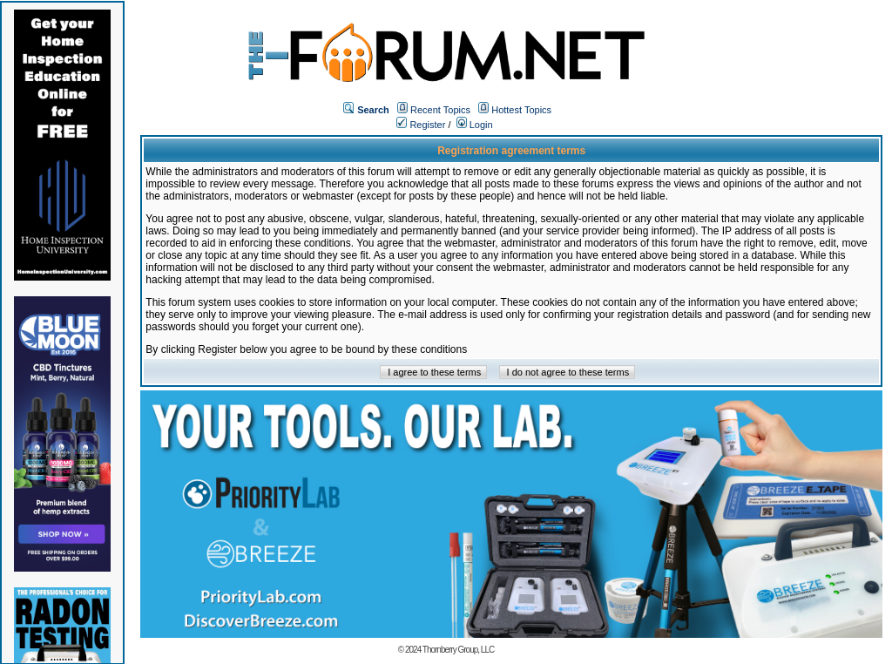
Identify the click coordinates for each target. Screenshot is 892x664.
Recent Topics (440, 110)
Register (420, 124)
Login (474, 124)
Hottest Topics (521, 110)
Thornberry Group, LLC (458, 649)
